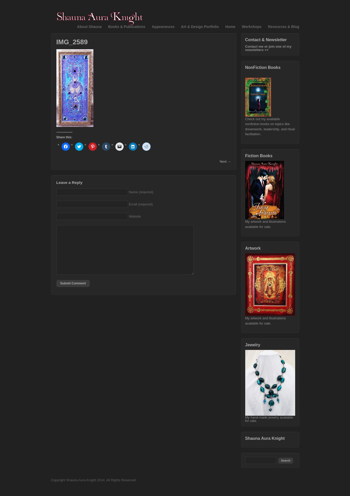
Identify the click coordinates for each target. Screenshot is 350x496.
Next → (225, 161)
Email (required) (141, 204)
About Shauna (89, 26)
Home (230, 26)
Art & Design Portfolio (200, 26)
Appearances (163, 26)
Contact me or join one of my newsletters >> (268, 48)
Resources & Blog (283, 26)
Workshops (252, 26)
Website (135, 216)
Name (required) (141, 192)
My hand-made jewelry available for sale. (270, 418)
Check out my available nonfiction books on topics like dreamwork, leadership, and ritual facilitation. (270, 124)
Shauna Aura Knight (265, 438)
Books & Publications (126, 26)
